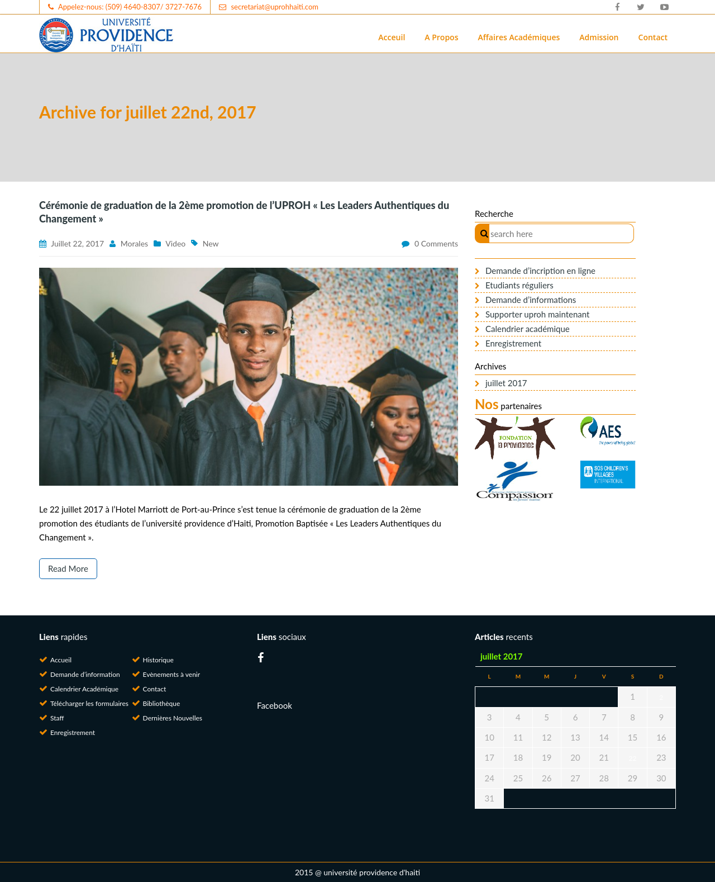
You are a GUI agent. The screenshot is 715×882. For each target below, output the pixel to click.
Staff (57, 718)
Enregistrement (513, 343)
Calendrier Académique (84, 689)
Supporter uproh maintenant (537, 314)
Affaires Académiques (519, 37)
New (211, 243)
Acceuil (391, 37)
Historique (158, 660)
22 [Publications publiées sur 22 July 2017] (633, 758)
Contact (653, 37)
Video (175, 243)
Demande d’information (85, 674)
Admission (598, 37)
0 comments (436, 243)
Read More (68, 568)
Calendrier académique (527, 329)
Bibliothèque (161, 703)
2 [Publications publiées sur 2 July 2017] (661, 697)
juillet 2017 (506, 383)
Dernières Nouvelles (172, 718)
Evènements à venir (172, 674)
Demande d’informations (530, 300)
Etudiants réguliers (519, 285)
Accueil (61, 660)
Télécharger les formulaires (89, 703)
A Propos (441, 37)
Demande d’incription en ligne (540, 270)
